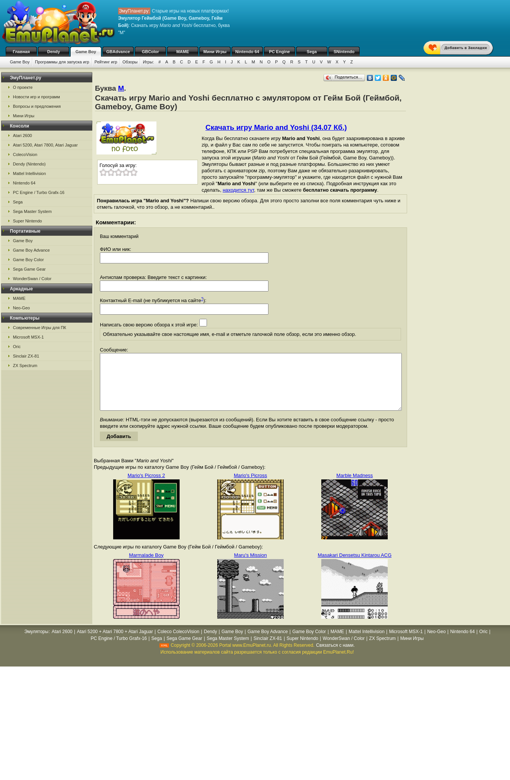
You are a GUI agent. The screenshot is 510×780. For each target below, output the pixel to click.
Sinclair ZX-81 (26, 356)
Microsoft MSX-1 (28, 337)
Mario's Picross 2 (146, 487)
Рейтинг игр (106, 62)
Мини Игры (215, 51)
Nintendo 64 (247, 51)
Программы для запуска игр (62, 62)
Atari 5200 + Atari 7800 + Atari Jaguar (115, 643)
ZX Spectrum (25, 365)
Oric (17, 346)
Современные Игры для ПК (39, 327)
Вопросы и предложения (37, 106)
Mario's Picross (250, 487)
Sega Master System (32, 211)
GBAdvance (118, 51)
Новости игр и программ (36, 97)
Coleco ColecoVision (178, 643)
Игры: (148, 62)
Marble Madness (354, 487)
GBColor (150, 51)
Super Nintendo (27, 221)
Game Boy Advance (31, 250)
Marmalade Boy (146, 566)
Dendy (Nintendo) (29, 164)
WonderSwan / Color (32, 278)
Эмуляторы (36, 643)
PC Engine (279, 51)
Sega (312, 51)
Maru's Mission (250, 566)
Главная (21, 51)
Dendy (53, 51)
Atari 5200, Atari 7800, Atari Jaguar (45, 145)
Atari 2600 (22, 135)
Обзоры (130, 62)
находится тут (238, 190)
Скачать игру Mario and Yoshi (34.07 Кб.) (276, 127)
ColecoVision (25, 154)
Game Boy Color (28, 259)
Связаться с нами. (335, 656)
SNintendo (344, 51)
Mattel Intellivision (29, 173)
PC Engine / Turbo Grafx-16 (39, 192)
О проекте (23, 87)
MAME (182, 51)
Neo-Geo (21, 308)
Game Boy (86, 51)
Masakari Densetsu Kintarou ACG (355, 566)
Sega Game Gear (29, 269)
